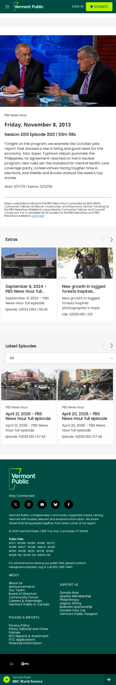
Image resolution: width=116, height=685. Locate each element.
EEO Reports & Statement (28, 636)
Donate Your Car (73, 610)
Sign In (78, 6)
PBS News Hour (15, 115)
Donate (101, 7)
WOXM (21, 543)
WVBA (31, 543)
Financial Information (25, 643)
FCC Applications (22, 640)
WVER (50, 551)
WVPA (51, 547)
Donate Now (69, 593)
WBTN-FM (43, 555)
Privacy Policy (19, 625)
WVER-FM (15, 555)
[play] (7, 679)
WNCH (41, 547)
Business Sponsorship (76, 607)
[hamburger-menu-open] (7, 6)
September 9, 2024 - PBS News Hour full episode (26, 291)
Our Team (17, 590)
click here (37, 216)
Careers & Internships (25, 601)
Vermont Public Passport (79, 614)
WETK (31, 551)
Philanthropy (69, 600)
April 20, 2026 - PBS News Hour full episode (84, 416)
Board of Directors (23, 594)
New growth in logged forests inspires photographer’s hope (83, 291)
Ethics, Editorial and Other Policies (28, 630)
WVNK (41, 543)
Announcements (22, 587)
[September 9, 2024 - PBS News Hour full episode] (28, 263)
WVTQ (51, 543)
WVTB (40, 551)
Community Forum (24, 597)
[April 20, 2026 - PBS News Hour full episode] (85, 384)
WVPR (12, 547)
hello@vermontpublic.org (26, 567)
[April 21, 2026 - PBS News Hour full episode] (28, 384)
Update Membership (75, 596)
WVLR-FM (29, 555)
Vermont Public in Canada (29, 604)
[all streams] (110, 679)
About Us (16, 583)
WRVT (22, 547)
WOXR (32, 547)
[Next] (111, 239)
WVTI (12, 543)
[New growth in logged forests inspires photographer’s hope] (85, 263)
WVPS (12, 551)
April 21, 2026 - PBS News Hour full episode (28, 416)
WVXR (22, 551)
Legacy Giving (70, 603)
